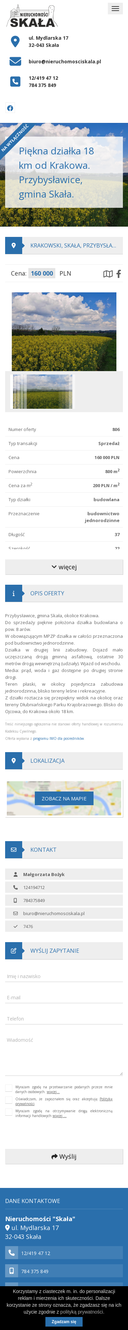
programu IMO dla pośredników (58, 738)
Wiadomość (20, 1040)
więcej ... (60, 1115)
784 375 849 (42, 85)
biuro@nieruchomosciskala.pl (65, 61)
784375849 (34, 900)
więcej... (53, 1091)
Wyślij (64, 1156)
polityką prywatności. (82, 1312)
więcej (64, 567)
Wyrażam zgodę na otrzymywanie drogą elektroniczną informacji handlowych (64, 1113)
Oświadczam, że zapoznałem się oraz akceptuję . (64, 1101)
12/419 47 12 (43, 78)
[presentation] (51, 1134)
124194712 (34, 887)
